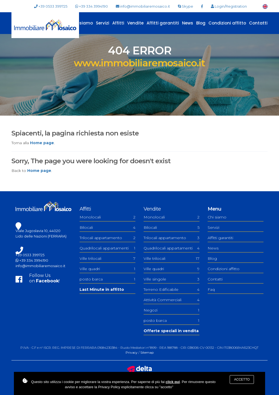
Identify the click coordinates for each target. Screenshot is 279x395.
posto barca (107, 279)
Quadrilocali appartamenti (107, 248)
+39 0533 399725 (50, 6)
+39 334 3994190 (91, 6)
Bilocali (107, 227)
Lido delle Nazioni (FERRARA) (41, 236)
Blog (200, 23)
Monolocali (107, 217)
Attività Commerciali (171, 299)
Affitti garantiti (163, 23)
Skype (185, 6)
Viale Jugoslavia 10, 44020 (38, 231)
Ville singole (171, 279)
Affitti (118, 23)
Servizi (102, 23)
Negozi (171, 310)
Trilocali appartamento (107, 237)
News (187, 23)
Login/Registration (229, 6)
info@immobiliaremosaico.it (143, 6)
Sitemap (147, 352)
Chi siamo (82, 23)
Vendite (135, 23)
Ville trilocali (107, 258)
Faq (211, 289)
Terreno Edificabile (171, 289)
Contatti (258, 23)
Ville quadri (107, 268)
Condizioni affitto (227, 23)
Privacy (132, 352)
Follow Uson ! (44, 278)
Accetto (242, 379)
